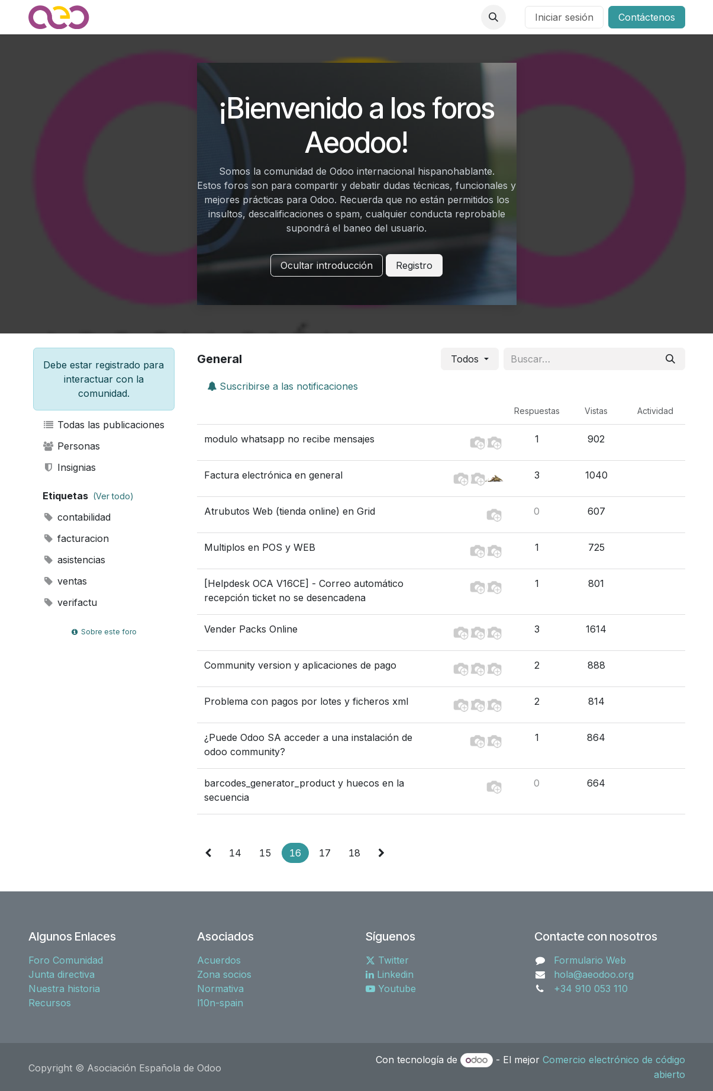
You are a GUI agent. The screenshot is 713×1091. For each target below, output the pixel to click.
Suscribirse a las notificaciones (282, 386)
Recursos (49, 1003)
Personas (72, 446)
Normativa (220, 988)
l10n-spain (220, 1003)
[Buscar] (670, 359)
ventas (65, 581)
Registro (414, 265)
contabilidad (77, 517)
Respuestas (537, 411)
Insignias (69, 467)
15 (265, 853)
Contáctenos (646, 17)
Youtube (391, 988)
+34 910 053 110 (591, 988)
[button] (493, 17)
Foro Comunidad (65, 960)
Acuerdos (219, 960)
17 (325, 853)
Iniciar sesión (564, 17)
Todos (466, 359)
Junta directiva (61, 974)
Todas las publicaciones (104, 425)
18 (354, 853)
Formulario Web (590, 960)
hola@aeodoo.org (594, 974)
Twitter (387, 960)
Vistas (596, 411)
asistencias (74, 560)
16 (295, 853)
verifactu (70, 602)
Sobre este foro (103, 631)
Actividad (655, 411)
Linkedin (390, 974)
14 (235, 853)
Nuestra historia (64, 988)
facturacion (76, 538)
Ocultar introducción (326, 265)
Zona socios (224, 974)
